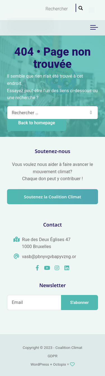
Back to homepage (36, 122)
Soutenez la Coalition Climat (52, 196)
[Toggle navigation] (94, 28)
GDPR (52, 356)
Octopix (59, 364)
